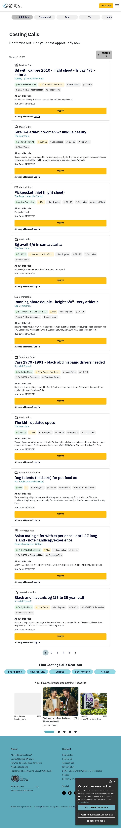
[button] (96, 820)
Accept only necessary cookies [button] (97, 815)
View (60, 110)
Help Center (67, 755)
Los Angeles (15, 671)
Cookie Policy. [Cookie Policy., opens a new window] (83, 802)
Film (67, 17)
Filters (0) (103, 54)
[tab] (49, 732)
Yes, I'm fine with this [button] (96, 808)
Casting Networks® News (22, 759)
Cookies (65, 775)
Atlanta (105, 671)
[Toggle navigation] (116, 6)
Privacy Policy (68, 767)
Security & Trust (69, 779)
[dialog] (96, 801)
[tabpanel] (61, 706)
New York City (37, 671)
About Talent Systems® (21, 755)
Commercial (45, 17)
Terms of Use (68, 763)
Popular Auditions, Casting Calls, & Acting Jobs (32, 771)
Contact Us (67, 759)
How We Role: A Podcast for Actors (26, 763)
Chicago (60, 671)
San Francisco (82, 671)
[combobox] (110, 781)
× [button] (114, 782)
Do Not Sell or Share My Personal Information (82, 771)
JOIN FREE (106, 5)
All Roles (22, 17)
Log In (37, 116)
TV (89, 17)
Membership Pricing (19, 767)
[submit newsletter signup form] (36, 786)
